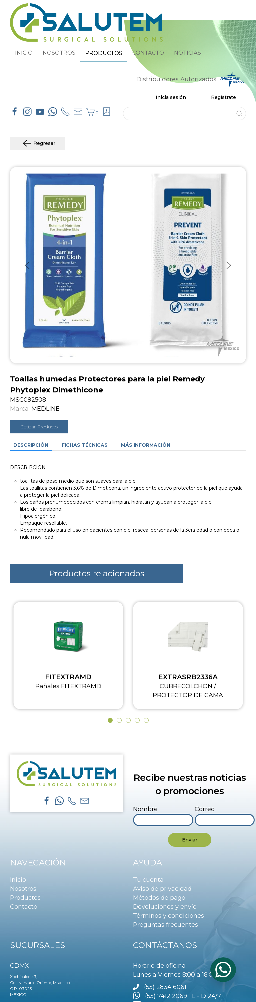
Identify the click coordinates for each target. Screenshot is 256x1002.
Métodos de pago (159, 897)
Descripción (30, 445)
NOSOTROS (59, 52)
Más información (145, 445)
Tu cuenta (148, 879)
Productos (25, 897)
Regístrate (223, 97)
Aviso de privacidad (162, 888)
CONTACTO (148, 52)
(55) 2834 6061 (165, 987)
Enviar (189, 840)
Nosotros (23, 888)
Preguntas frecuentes (165, 924)
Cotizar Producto (39, 427)
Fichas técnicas (85, 445)
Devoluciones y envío (165, 906)
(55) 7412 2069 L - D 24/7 (177, 996)
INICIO (24, 52)
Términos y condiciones (168, 915)
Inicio (18, 879)
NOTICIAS (187, 52)
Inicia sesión (171, 97)
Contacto (23, 906)
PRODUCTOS (103, 53)
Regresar (37, 143)
